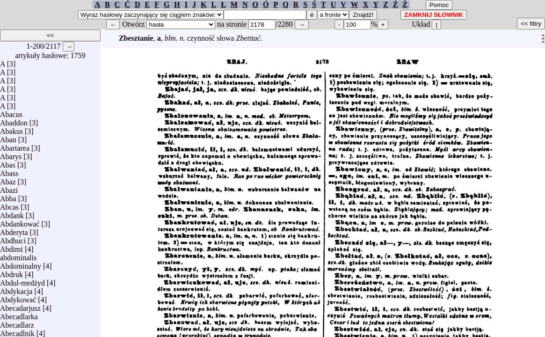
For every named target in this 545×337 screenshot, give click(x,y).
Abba (8, 196)
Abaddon (14, 121)
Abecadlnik (17, 331)
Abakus (11, 129)
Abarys (11, 154)
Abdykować (18, 297)
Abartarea (14, 146)
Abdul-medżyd (22, 281)
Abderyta (14, 230)
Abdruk (11, 272)
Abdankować (19, 222)
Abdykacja (16, 289)
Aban (8, 137)
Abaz (8, 179)
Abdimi (11, 247)
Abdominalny (20, 264)
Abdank (12, 213)
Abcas (9, 205)
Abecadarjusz (20, 306)
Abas (7, 163)
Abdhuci (13, 238)
